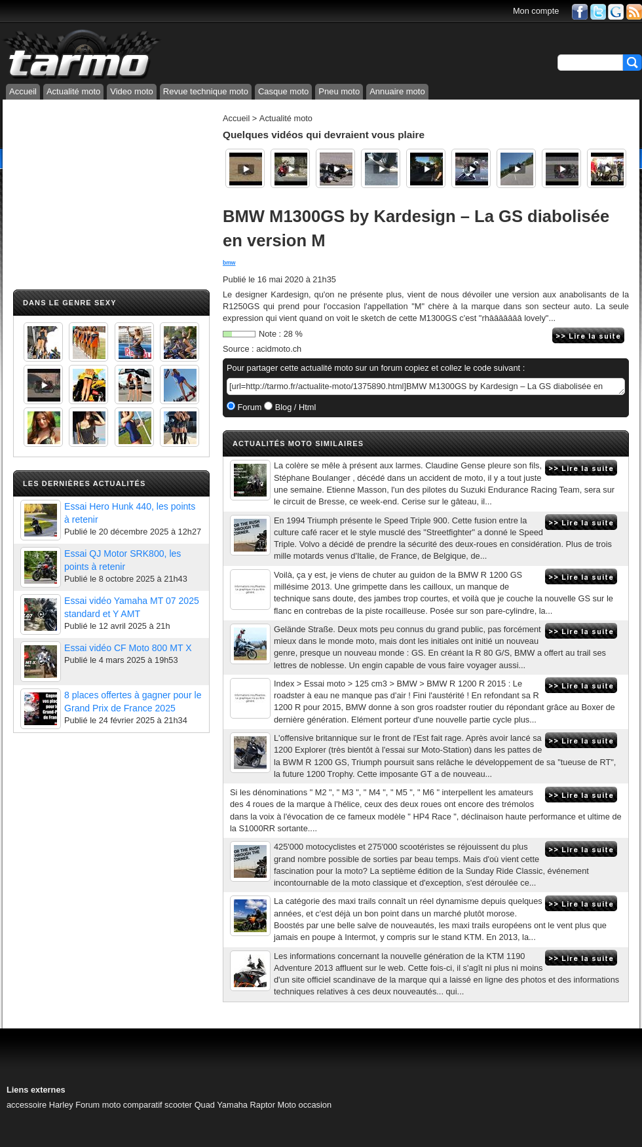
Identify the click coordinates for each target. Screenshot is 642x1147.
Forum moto (98, 1105)
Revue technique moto (205, 91)
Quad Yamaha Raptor (235, 1105)
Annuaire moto (397, 91)
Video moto (131, 91)
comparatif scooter (157, 1105)
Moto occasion (305, 1105)
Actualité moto (73, 91)
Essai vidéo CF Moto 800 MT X (128, 648)
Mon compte (536, 11)
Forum (248, 407)
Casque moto (283, 91)
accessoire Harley (40, 1105)
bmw (229, 262)
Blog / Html (294, 407)
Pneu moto (339, 91)
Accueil (23, 91)
